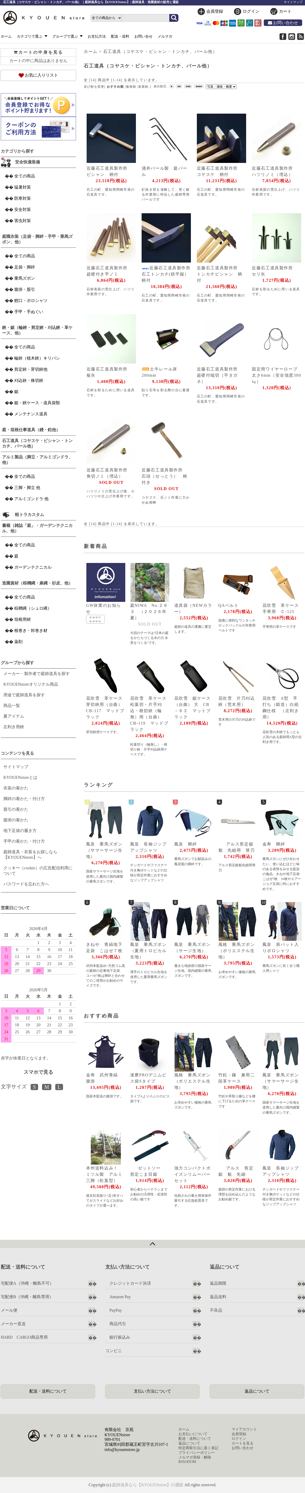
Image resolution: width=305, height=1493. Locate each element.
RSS (181, 1462)
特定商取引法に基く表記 (198, 1448)
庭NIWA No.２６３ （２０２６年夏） (149, 611)
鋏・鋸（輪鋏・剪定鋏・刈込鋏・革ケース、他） (37, 330)
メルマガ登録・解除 (194, 1457)
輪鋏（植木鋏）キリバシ (37, 358)
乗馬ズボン (24, 278)
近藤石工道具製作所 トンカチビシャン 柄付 (219, 274)
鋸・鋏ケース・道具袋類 (37, 403)
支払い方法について (152, 1391)
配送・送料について (48, 1391)
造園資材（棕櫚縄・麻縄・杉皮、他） (37, 583)
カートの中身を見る (38, 52)
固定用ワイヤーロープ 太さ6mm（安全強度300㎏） (277, 375)
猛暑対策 (22, 187)
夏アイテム (13, 716)
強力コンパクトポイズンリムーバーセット (192, 1174)
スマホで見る (38, 1072)
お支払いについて (192, 1434)
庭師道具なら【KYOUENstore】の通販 (147, 1485)
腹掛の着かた (15, 820)
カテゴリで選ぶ (32, 36)
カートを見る (242, 1443)
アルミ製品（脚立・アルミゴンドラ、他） (37, 460)
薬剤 (18, 641)
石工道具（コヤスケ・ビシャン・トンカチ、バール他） (160, 51)
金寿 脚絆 (273, 844)
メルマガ (165, 36)
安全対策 (22, 209)
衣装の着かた (15, 788)
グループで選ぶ (67, 36)
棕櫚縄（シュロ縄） (33, 608)
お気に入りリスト (38, 75)
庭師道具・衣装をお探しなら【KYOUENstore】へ (30, 854)
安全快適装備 (27, 162)
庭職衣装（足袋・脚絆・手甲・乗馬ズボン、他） (37, 239)
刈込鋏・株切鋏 (28, 380)
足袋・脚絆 (24, 267)
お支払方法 (97, 36)
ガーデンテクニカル (33, 567)
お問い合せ (143, 36)
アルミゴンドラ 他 (31, 499)
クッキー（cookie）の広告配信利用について (38, 871)
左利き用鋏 (13, 727)
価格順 (131, 86)
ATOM (191, 1462)
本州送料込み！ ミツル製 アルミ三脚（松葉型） (104, 1174)
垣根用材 (22, 619)
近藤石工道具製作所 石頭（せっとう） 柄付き (164, 476)
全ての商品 (24, 176)
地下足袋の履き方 (20, 830)
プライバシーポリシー (196, 1453)
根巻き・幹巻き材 (30, 630)
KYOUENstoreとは (20, 777)
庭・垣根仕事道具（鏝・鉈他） (31, 430)
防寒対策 (22, 198)
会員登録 (214, 11)
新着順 (143, 86)
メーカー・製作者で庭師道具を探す (36, 673)
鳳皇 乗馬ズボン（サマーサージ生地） (104, 850)
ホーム (6, 36)
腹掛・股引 (24, 289)
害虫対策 (22, 220)
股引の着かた (15, 809)
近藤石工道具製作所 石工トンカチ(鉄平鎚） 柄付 (168, 274)
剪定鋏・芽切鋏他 (30, 369)
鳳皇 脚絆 (185, 844)
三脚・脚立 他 (27, 487)
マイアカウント (244, 1429)
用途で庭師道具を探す (24, 695)
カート (285, 11)
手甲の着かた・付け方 (24, 841)
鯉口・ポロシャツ (30, 300)
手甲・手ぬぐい (28, 311)
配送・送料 (120, 36)
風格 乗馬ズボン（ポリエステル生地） (236, 950)
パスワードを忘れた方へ (26, 884)
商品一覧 (11, 705)
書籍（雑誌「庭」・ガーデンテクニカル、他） (37, 528)
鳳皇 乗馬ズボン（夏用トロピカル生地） (148, 950)
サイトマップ (293, 2)
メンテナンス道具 (30, 414)
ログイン (251, 11)
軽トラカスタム (29, 514)
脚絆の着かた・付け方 (24, 798)
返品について (257, 1391)
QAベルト (228, 605)
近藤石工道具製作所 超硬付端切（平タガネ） (219, 375)
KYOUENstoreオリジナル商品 (30, 684)
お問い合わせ (283, 22)
